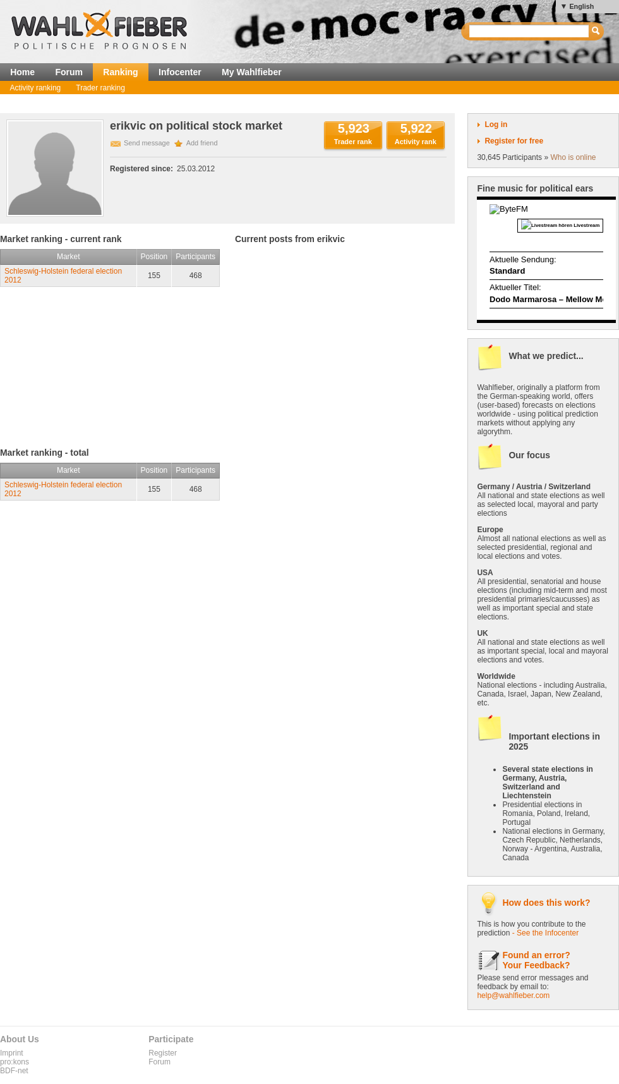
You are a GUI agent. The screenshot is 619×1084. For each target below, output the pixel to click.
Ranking (120, 72)
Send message (147, 143)
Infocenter (180, 72)
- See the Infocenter (545, 933)
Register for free (513, 141)
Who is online (573, 157)
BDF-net (14, 1070)
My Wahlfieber (252, 72)
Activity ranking (35, 87)
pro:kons (14, 1061)
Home (22, 72)
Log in (495, 124)
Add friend (202, 143)
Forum (69, 72)
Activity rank (415, 141)
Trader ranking (100, 87)
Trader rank (353, 141)
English (581, 6)
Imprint (11, 1053)
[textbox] (530, 31)
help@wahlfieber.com (513, 995)
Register (162, 1053)
